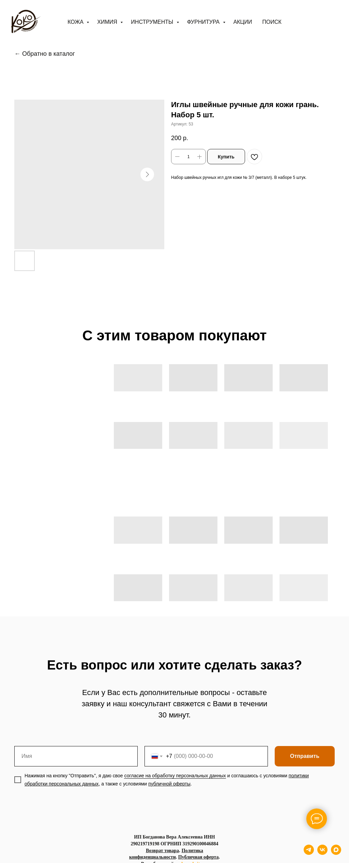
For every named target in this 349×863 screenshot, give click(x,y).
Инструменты (152, 22)
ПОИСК (271, 22)
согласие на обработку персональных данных (175, 775)
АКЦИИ (242, 22)
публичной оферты (169, 783)
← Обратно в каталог (44, 53)
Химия (108, 22)
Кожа (76, 22)
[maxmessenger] (336, 853)
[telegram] (309, 853)
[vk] (322, 853)
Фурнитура (204, 22)
